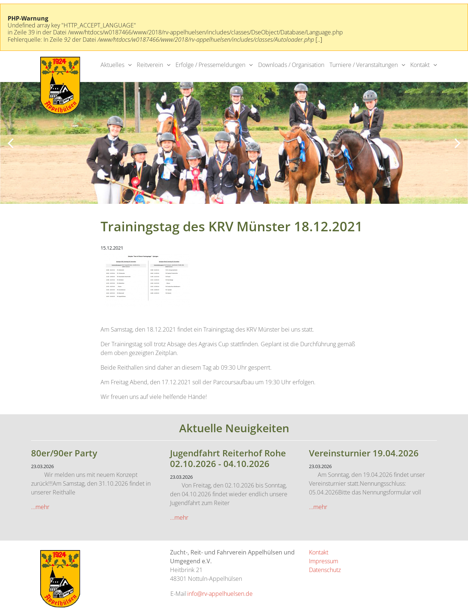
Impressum (323, 561)
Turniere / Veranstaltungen (363, 65)
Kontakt (420, 65)
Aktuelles (112, 65)
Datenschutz (325, 570)
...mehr (40, 507)
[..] (319, 40)
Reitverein (150, 65)
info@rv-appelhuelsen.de (220, 594)
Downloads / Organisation (291, 65)
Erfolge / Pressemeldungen (210, 65)
